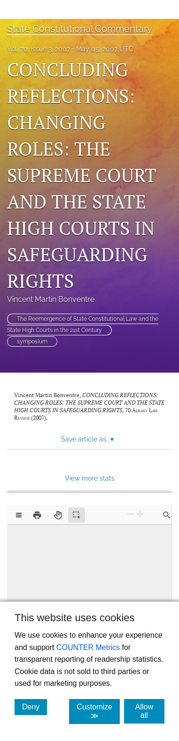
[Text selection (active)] (76, 515)
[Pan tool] (57, 515)
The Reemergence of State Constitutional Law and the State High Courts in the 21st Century (82, 324)
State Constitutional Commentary (79, 28)
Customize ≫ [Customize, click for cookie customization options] (98, 711)
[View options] (19, 515)
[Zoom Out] (130, 514)
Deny (34, 706)
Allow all (149, 711)
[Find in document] (166, 515)
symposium (32, 341)
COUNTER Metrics (88, 647)
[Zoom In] (140, 514)
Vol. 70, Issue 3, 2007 (38, 49)
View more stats (90, 478)
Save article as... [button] (87, 439)
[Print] (37, 515)
